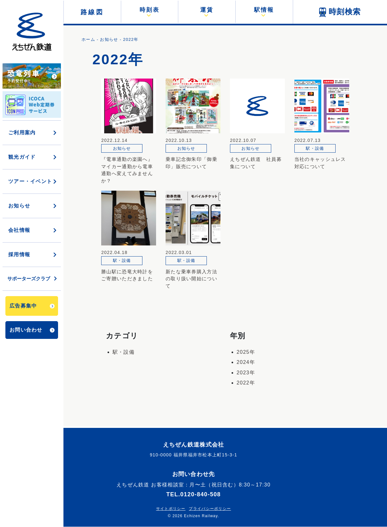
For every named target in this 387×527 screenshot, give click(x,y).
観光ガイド (33, 157)
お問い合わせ (32, 330)
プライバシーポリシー (210, 508)
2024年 (246, 362)
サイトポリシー (171, 508)
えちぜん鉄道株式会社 (193, 444)
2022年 (246, 382)
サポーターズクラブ (32, 278)
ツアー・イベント (33, 181)
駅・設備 (123, 352)
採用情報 (33, 254)
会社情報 (33, 230)
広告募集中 (32, 306)
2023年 (246, 372)
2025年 (246, 352)
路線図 (92, 12)
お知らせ (33, 205)
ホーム (88, 39)
